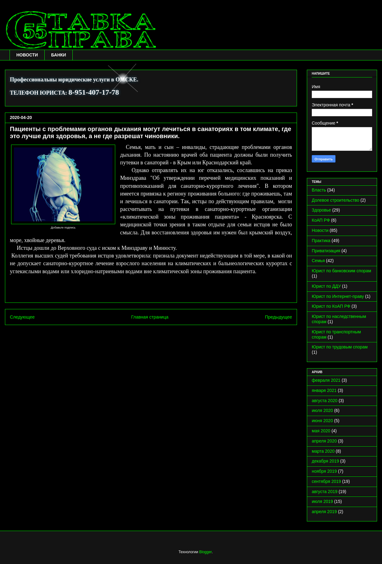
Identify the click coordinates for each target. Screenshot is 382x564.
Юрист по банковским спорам (341, 270)
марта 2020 (323, 451)
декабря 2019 (325, 461)
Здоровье (321, 210)
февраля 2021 (326, 380)
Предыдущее (278, 317)
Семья (318, 260)
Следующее (22, 317)
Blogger (205, 552)
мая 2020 (321, 430)
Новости (320, 230)
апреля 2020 (324, 440)
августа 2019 (324, 491)
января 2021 (324, 390)
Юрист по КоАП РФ (331, 306)
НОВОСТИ (27, 54)
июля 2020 (322, 410)
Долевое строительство (335, 200)
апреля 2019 (324, 511)
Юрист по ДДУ (326, 286)
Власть (319, 189)
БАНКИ (58, 54)
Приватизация (326, 250)
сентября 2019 (326, 481)
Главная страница (150, 317)
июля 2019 (322, 501)
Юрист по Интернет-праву (338, 296)
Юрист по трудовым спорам (340, 346)
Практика (321, 240)
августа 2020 (324, 400)
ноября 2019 (324, 471)
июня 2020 (322, 420)
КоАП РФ (321, 220)
